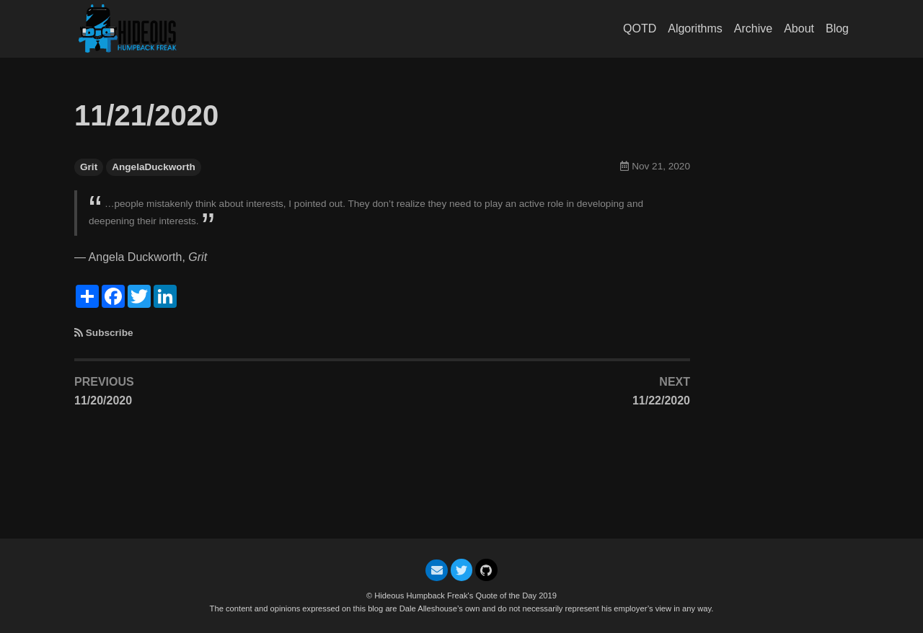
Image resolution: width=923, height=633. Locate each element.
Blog (837, 28)
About (799, 28)
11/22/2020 (661, 400)
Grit (88, 166)
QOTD (639, 28)
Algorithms (695, 28)
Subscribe (109, 332)
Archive (753, 28)
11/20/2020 (103, 400)
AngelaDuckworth (153, 166)
